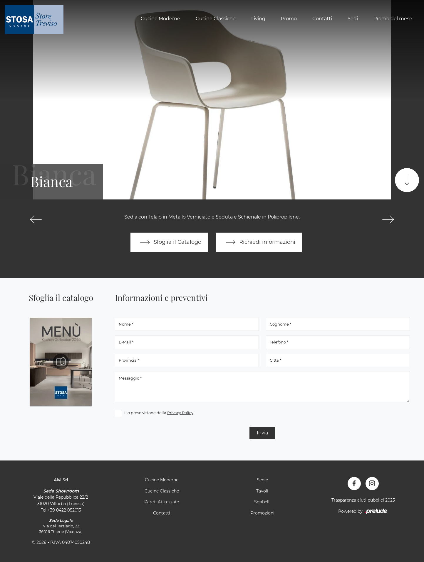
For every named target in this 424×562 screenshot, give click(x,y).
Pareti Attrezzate (161, 502)
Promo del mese (392, 18)
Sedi (353, 18)
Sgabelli (262, 502)
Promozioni (262, 513)
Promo (289, 18)
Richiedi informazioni (259, 242)
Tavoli (262, 491)
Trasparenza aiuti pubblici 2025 (363, 500)
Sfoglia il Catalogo (169, 242)
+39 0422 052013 (64, 510)
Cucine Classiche (216, 18)
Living (258, 18)
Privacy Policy (180, 412)
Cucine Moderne (160, 18)
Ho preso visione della (158, 412)
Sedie (262, 480)
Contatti (322, 18)
